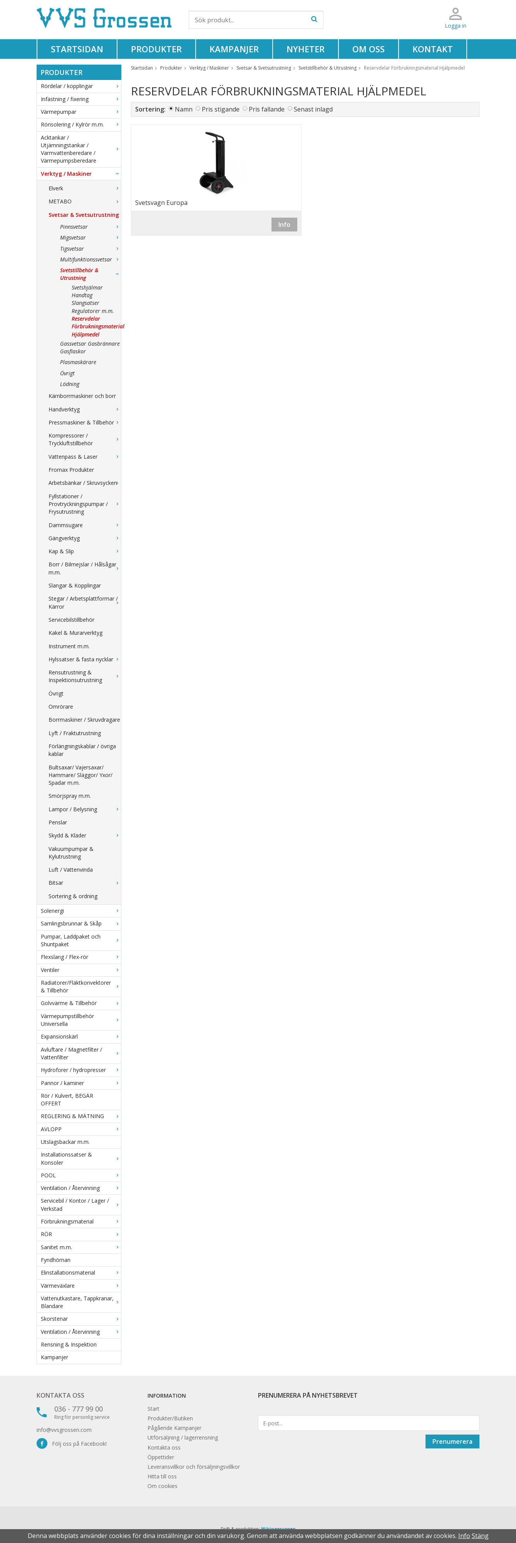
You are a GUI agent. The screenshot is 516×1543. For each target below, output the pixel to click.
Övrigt (67, 373)
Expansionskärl (81, 1036)
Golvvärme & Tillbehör (81, 1003)
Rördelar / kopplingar (81, 86)
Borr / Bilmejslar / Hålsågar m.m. (85, 568)
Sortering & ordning (73, 896)
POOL (81, 1175)
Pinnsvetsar (90, 226)
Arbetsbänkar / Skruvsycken (85, 482)
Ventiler (81, 970)
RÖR (81, 1234)
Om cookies (162, 1486)
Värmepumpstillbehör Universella (81, 1019)
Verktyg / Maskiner (81, 173)
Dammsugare (85, 525)
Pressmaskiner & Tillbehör (85, 422)
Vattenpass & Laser (85, 456)
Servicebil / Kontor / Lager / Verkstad (81, 1204)
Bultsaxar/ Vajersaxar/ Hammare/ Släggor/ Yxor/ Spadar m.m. (80, 775)
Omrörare (61, 706)
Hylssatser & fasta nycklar (85, 659)
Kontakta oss (60, 1395)
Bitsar (85, 882)
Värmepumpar (81, 111)
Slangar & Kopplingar (75, 585)
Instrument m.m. (69, 646)
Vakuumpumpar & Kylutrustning (71, 852)
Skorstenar (81, 1318)
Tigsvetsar (90, 248)
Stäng (480, 1535)
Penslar (58, 822)
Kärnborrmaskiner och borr (82, 395)
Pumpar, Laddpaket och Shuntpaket (81, 940)
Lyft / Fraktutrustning (75, 733)
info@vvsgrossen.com (64, 1429)
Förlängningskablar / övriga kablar (82, 749)
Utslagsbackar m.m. (65, 1141)
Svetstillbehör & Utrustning (90, 273)
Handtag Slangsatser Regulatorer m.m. (93, 303)
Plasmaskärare (78, 362)
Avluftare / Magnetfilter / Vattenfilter (81, 1053)
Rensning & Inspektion (69, 1344)
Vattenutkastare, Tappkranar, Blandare (81, 1302)
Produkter (156, 49)
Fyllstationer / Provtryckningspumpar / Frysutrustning (85, 504)
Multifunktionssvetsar (90, 259)
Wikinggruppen (278, 1528)
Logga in (455, 25)
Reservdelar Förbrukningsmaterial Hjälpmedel (96, 326)
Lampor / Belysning (85, 809)
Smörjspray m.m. (70, 795)
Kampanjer (234, 49)
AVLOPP (81, 1129)
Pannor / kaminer (81, 1083)
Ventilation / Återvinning (81, 1188)
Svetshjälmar (87, 287)
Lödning (69, 384)
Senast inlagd (313, 109)
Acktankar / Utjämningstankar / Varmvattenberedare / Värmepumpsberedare (81, 149)
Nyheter (305, 49)
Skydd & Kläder (85, 835)
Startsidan (77, 49)
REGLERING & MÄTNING (81, 1116)
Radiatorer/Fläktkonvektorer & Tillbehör (81, 986)
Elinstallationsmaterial (81, 1272)
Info (284, 224)
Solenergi (81, 910)
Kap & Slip (85, 551)
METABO (85, 201)
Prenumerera (452, 1441)
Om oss (368, 49)
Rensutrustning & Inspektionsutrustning (85, 676)
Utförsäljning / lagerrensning (182, 1437)
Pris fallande (267, 109)
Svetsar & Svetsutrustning (85, 214)
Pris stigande (221, 109)
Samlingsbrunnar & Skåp (81, 923)
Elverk (85, 188)
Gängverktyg (85, 538)
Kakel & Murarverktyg (75, 632)
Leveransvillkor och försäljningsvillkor (193, 1466)
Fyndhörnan (55, 1259)
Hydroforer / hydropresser (81, 1070)
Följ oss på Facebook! (72, 1443)
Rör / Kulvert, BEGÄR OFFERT (67, 1099)
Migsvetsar (90, 237)
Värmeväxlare (81, 1285)
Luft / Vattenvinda (71, 869)
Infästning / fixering (81, 99)
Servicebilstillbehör (71, 619)
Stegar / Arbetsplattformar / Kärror (85, 602)
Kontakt (432, 49)
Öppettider (160, 1457)
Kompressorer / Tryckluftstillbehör (85, 439)
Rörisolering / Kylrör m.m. (81, 124)
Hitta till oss (162, 1476)
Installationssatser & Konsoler (81, 1158)
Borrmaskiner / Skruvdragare (84, 719)
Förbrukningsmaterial (81, 1221)
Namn (184, 109)
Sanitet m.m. (81, 1247)
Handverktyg (85, 409)
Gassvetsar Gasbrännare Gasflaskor (90, 347)
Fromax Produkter (71, 469)
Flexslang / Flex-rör (81, 956)
